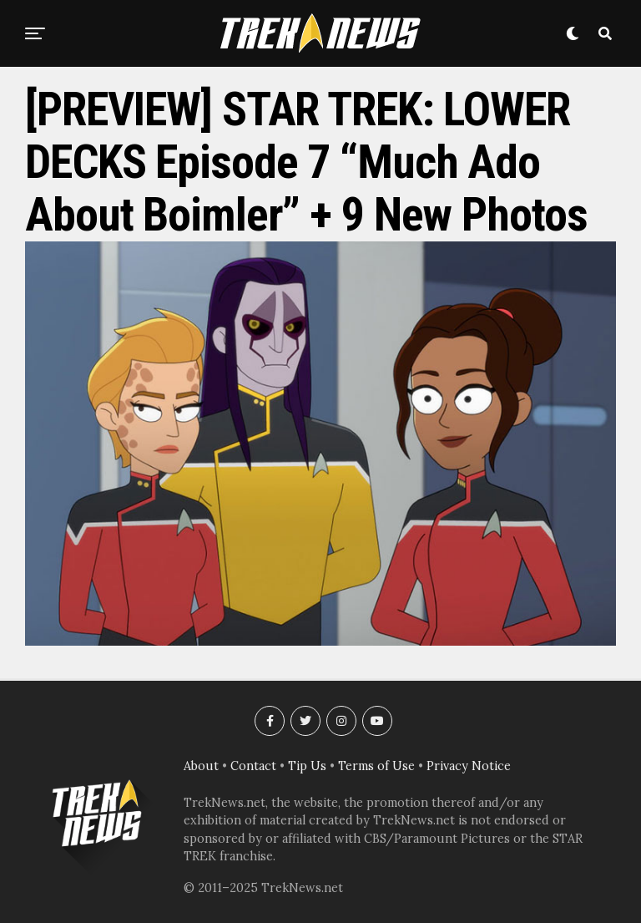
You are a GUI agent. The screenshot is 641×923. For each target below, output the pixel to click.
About (201, 765)
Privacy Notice (468, 765)
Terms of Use (376, 765)
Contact (253, 765)
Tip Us (307, 765)
